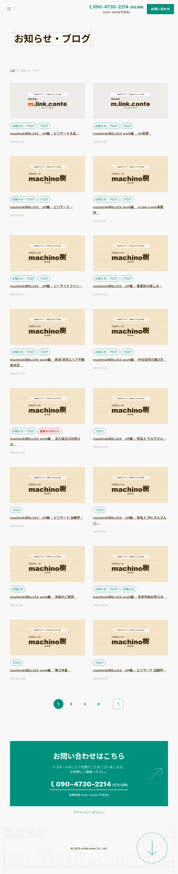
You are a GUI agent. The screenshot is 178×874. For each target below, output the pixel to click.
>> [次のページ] (118, 704)
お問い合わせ (160, 9)
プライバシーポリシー (89, 812)
